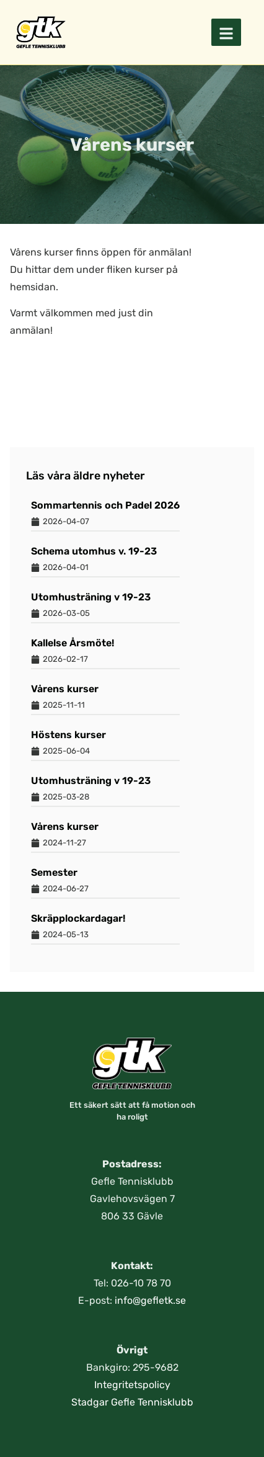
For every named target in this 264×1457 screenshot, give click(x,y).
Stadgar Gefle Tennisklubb (132, 1402)
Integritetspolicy (132, 1385)
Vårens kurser (65, 689)
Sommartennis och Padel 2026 (105, 505)
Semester (54, 872)
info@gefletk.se (150, 1300)
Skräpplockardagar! (78, 918)
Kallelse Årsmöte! (72, 643)
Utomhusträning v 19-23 (91, 597)
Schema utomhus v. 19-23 (94, 551)
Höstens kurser (68, 735)
